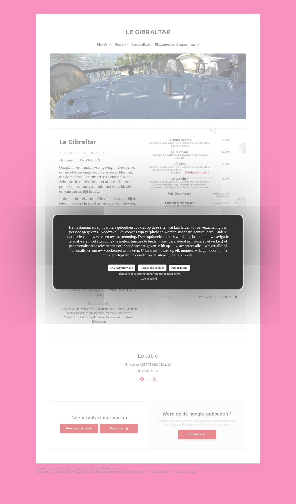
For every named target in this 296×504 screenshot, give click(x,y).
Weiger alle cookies (152, 267)
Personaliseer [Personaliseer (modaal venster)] (179, 267)
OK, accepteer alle (122, 267)
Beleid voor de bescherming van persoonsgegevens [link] (149, 273)
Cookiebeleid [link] (149, 278)
